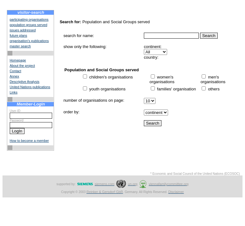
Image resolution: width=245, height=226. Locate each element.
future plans (18, 35)
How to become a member (29, 141)
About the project (22, 65)
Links (14, 92)
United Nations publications (30, 87)
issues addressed (23, 30)
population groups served (28, 25)
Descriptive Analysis (25, 81)
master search (20, 46)
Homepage (18, 60)
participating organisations (29, 19)
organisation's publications (29, 41)
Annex (14, 76)
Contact (15, 71)
